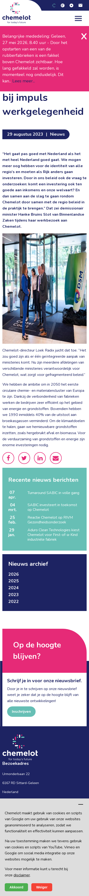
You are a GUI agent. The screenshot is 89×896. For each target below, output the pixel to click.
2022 (13, 601)
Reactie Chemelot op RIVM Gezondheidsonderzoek (50, 520)
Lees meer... (23, 81)
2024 (13, 588)
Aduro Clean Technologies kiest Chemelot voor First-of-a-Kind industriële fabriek (54, 535)
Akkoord (16, 887)
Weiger (41, 887)
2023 (13, 594)
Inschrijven (21, 711)
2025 (13, 581)
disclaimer (22, 875)
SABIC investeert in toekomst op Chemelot (52, 507)
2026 (13, 574)
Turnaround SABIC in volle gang (53, 492)
